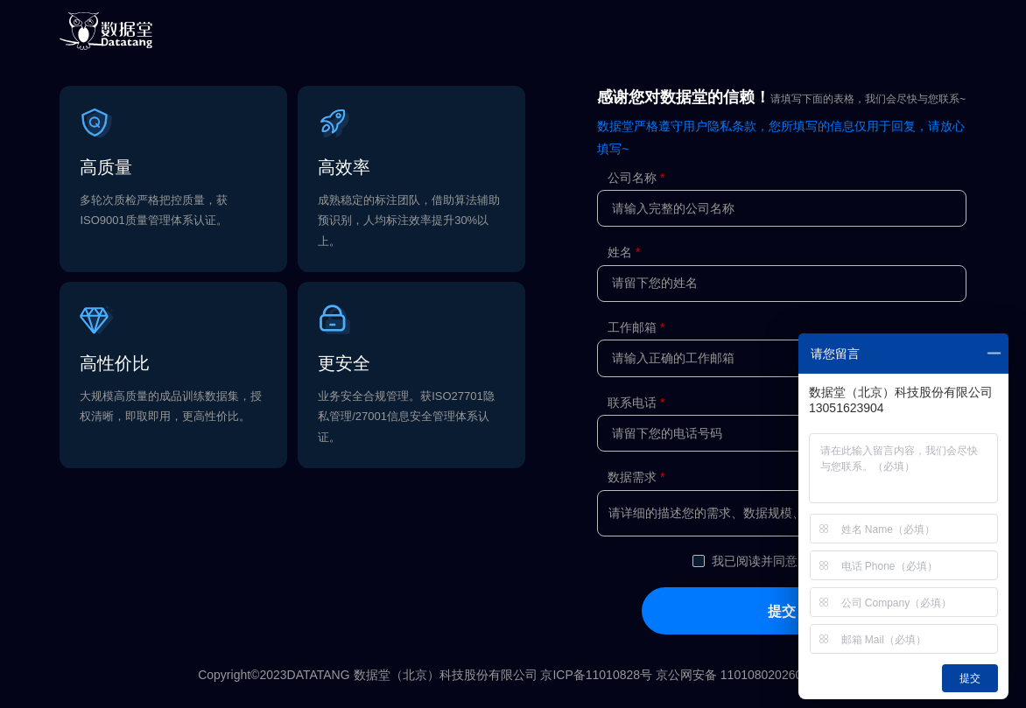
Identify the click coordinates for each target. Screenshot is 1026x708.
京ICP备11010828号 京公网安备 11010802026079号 (683, 675)
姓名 (620, 252)
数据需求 (632, 477)
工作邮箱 (632, 327)
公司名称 (632, 178)
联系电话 (632, 402)
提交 (782, 611)
